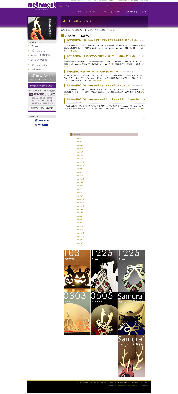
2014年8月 (80, 213)
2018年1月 (80, 159)
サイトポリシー (113, 382)
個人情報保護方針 (125, 382)
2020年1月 (80, 142)
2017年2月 (80, 172)
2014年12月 (80, 199)
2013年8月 (80, 243)
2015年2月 (80, 196)
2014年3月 (80, 223)
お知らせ (143, 12)
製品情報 (93, 12)
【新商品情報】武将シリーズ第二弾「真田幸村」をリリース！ (94, 72)
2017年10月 (80, 165)
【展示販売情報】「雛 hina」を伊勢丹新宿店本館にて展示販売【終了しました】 (102, 40)
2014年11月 (80, 203)
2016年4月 (80, 186)
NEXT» (146, 118)
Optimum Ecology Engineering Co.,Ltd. (127, 385)
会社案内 (118, 12)
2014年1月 (80, 230)
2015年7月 (80, 189)
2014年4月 (80, 219)
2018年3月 (80, 152)
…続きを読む (72, 51)
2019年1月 (80, 149)
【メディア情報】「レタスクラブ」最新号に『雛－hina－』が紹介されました (100, 56)
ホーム (80, 12)
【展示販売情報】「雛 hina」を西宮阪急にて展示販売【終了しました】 (98, 85)
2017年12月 (80, 162)
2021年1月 (80, 138)
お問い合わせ (130, 12)
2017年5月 (80, 169)
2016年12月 (80, 179)
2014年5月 (80, 216)
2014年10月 (80, 206)
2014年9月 (80, 209)
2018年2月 (80, 155)
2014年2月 (80, 226)
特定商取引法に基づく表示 (139, 382)
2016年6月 (80, 182)
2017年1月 (80, 176)
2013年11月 (80, 236)
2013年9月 (80, 240)
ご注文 (105, 12)
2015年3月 (80, 192)
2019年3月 (80, 145)
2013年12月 (80, 233)
